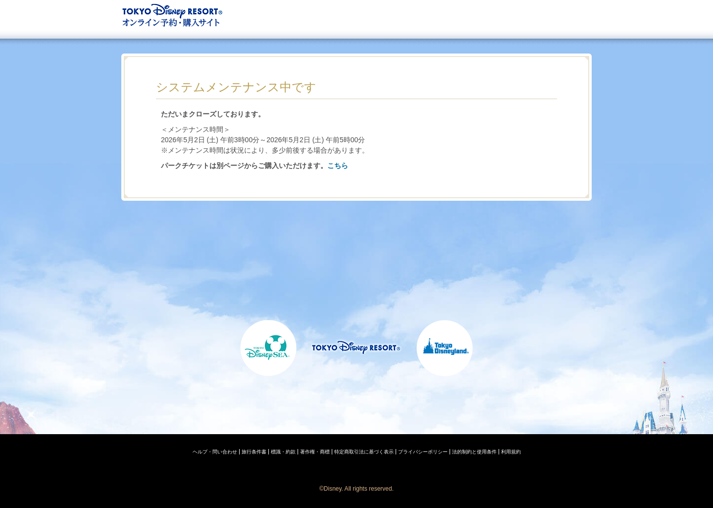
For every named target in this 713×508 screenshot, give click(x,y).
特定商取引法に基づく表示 (364, 451)
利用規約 (511, 451)
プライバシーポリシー (423, 451)
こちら (337, 165)
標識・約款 (283, 451)
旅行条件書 (254, 451)
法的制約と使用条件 (474, 451)
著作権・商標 (315, 451)
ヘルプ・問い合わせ (215, 451)
